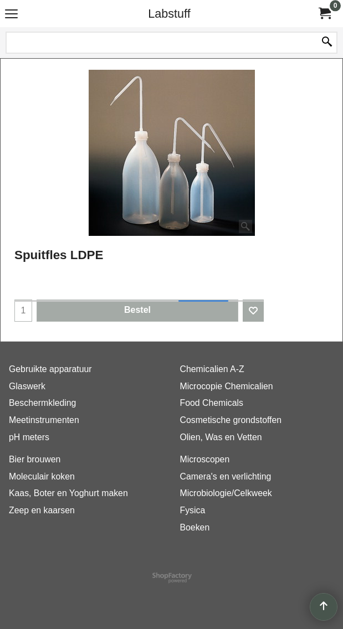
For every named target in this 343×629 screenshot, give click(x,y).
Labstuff (169, 13)
